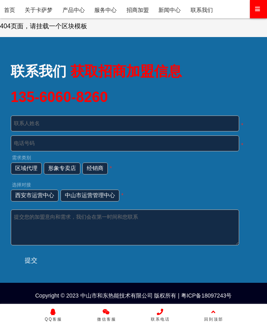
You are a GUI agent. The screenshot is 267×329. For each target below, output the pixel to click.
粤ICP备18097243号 (205, 295)
